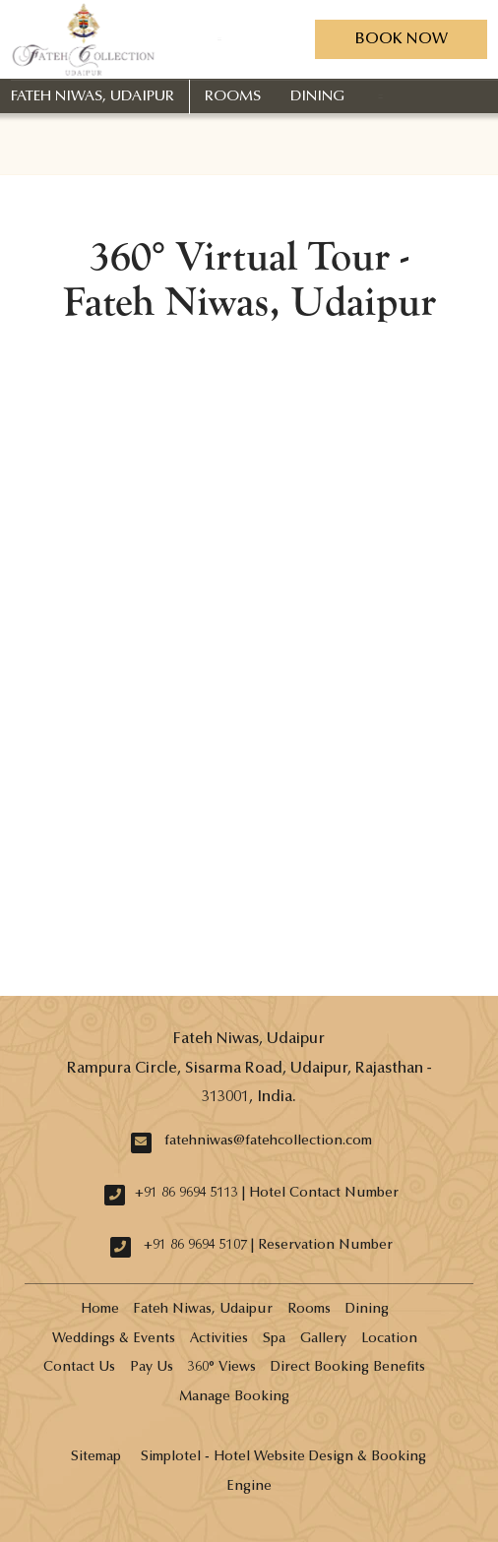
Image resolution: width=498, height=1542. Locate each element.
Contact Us (79, 1368)
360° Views (222, 1368)
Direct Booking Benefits (348, 1368)
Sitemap (96, 1457)
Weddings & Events (113, 1339)
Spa (274, 1339)
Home (100, 1310)
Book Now (401, 39)
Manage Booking (234, 1397)
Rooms (233, 97)
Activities (219, 1339)
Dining (317, 97)
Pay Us (151, 1368)
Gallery (323, 1339)
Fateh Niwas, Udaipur (92, 97)
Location (389, 1339)
